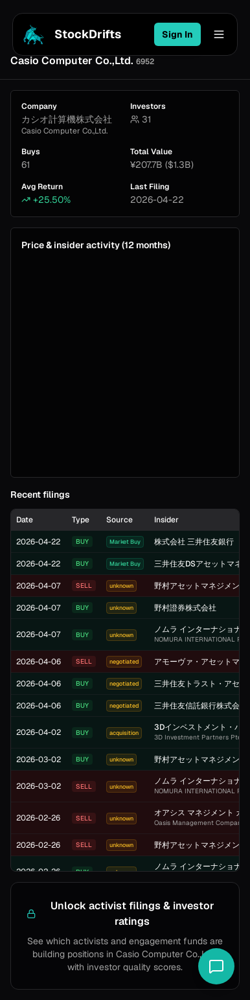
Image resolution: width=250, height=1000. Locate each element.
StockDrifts (69, 34)
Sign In (177, 34)
